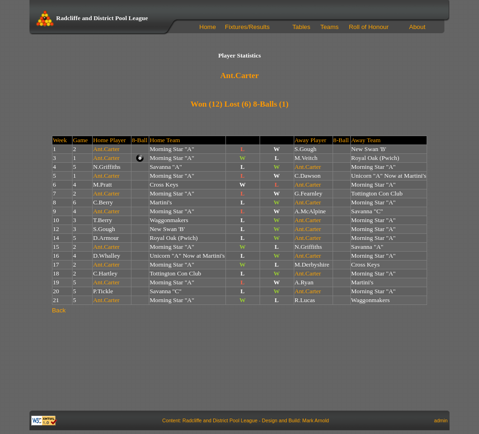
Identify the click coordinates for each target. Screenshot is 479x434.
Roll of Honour (369, 26)
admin (441, 420)
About (417, 26)
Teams (329, 26)
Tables (301, 26)
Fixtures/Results (247, 26)
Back (59, 310)
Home (207, 26)
